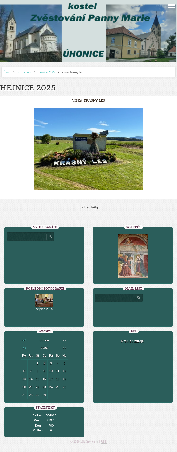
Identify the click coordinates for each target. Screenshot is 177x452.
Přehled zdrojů (132, 341)
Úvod (7, 72)
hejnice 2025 (47, 72)
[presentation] (133, 312)
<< (24, 340)
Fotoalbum (24, 72)
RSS (104, 441)
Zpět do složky (89, 207)
